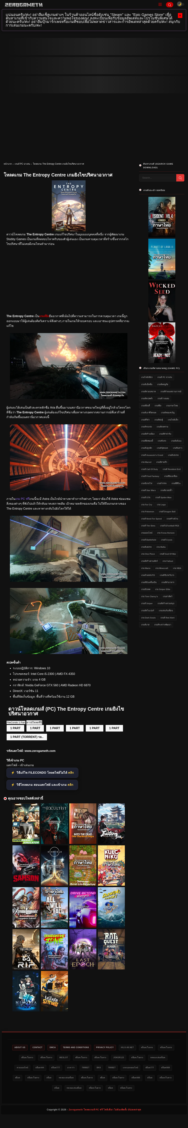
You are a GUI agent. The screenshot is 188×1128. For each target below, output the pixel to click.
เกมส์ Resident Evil (171, 469)
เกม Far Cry (146, 505)
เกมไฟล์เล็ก (173, 420)
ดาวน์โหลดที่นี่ (34, 722)
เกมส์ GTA (145, 497)
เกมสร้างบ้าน (172, 519)
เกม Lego (161, 505)
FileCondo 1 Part (16, 722)
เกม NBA (177, 568)
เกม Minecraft (161, 568)
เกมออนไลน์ (146, 533)
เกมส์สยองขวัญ (167, 412)
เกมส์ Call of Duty (149, 469)
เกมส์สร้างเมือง (147, 434)
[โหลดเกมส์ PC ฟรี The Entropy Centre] (68, 398)
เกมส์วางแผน (163, 398)
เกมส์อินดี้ (145, 406)
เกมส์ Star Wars (148, 490)
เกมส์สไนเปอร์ (147, 610)
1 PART (15, 728)
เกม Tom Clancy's (149, 596)
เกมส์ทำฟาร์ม (165, 434)
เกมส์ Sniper (147, 603)
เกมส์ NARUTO (148, 575)
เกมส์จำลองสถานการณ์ (170, 391)
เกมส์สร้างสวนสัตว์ (149, 561)
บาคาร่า (111, 1069)
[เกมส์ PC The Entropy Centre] (68, 489)
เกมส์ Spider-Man (163, 497)
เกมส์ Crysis (166, 540)
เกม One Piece (148, 554)
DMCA (59, 1048)
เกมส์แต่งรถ (146, 547)
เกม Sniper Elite (162, 589)
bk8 (142, 1069)
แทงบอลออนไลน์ (27, 1079)
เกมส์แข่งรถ (173, 455)
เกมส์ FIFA (162, 483)
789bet (127, 1069)
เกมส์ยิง (158, 406)
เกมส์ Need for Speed (151, 519)
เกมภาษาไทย (172, 406)
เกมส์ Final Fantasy (150, 476)
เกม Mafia (160, 547)
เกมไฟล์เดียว (147, 377)
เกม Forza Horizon (165, 533)
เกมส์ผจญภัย (162, 384)
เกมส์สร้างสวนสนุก (166, 603)
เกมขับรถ (162, 441)
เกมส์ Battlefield (148, 540)
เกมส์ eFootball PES (169, 526)
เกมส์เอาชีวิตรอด (148, 412)
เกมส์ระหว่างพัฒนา (162, 625)
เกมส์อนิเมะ (176, 441)
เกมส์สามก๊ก (161, 462)
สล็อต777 (94, 1069)
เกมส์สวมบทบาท (148, 391)
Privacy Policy (116, 1048)
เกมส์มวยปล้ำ (166, 490)
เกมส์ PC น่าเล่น (22, 164)
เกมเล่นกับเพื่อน (166, 610)
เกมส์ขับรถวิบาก (167, 575)
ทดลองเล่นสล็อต (33, 1069)
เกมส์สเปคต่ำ (147, 398)
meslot (83, 1058)
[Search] (169, 4)
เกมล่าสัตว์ (167, 596)
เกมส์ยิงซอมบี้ (147, 441)
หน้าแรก (8, 164)
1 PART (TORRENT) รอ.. (26, 736)
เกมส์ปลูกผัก (146, 448)
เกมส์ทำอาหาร (167, 582)
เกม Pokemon (147, 511)
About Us (22, 1048)
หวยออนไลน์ (56, 1069)
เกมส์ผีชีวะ (176, 483)
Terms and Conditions (85, 1048)
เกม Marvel (146, 462)
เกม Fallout (167, 561)
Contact (42, 1048)
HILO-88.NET (142, 1048)
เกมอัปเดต (145, 589)
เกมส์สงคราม (162, 427)
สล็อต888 (67, 1079)
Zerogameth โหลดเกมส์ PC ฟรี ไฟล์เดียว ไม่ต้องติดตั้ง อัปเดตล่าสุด (105, 1121)
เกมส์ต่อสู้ (158, 420)
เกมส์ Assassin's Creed (152, 455)
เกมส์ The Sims (148, 526)
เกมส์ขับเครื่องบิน (149, 582)
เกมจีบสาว (177, 448)
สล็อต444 (76, 1069)
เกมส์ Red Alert (167, 618)
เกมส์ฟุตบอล (162, 448)
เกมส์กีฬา (145, 420)
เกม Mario (145, 568)
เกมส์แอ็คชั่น (146, 384)
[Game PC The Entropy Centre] (68, 653)
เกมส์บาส (145, 625)
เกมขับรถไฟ (146, 483)
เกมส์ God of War (168, 554)
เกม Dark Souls (148, 618)
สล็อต (83, 1079)
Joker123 (145, 1058)
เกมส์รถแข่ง (146, 427)
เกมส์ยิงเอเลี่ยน (170, 476)
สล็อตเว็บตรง (163, 1048)
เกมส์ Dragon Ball (167, 511)
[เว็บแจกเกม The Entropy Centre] (68, 580)
